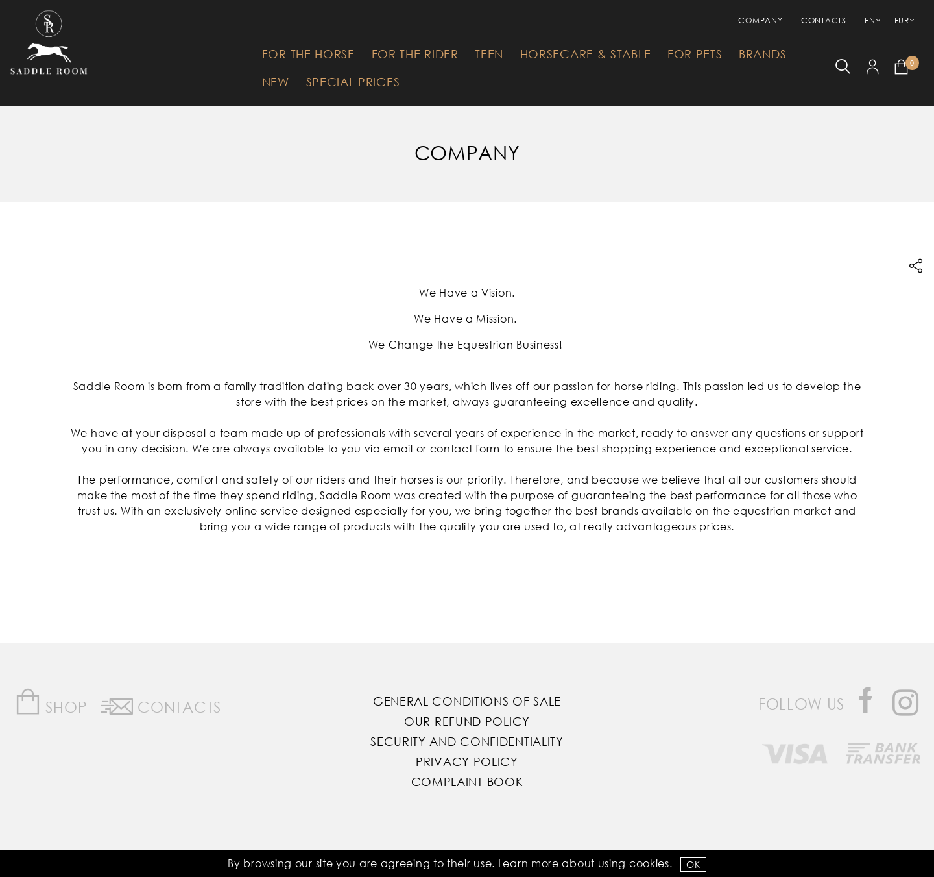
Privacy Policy (467, 761)
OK (693, 864)
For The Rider (415, 54)
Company (760, 20)
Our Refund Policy (467, 721)
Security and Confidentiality (467, 741)
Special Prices (353, 82)
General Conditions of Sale (467, 701)
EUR (901, 20)
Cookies (649, 863)
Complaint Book (467, 781)
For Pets (695, 54)
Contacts (823, 20)
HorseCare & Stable (585, 54)
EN (870, 20)
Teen (489, 54)
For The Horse (308, 54)
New (275, 82)
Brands (762, 54)
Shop (51, 702)
